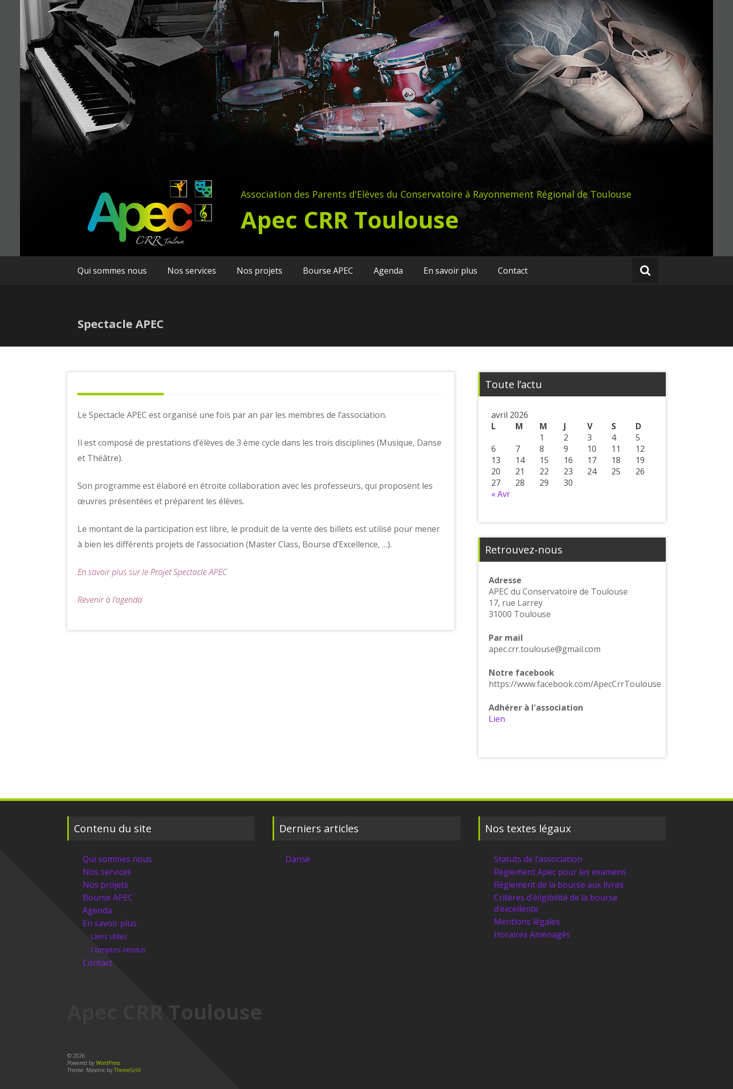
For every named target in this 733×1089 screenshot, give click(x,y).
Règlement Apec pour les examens (560, 871)
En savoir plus (450, 270)
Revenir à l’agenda (110, 599)
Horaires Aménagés (532, 934)
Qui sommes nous (112, 270)
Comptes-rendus (118, 949)
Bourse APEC (328, 270)
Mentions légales (527, 921)
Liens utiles (108, 936)
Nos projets (259, 270)
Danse (297, 859)
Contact (513, 270)
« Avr (500, 494)
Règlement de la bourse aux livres (559, 884)
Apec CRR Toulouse (350, 219)
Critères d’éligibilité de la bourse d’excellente (556, 903)
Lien (497, 718)
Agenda (388, 270)
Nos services (191, 270)
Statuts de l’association (538, 859)
